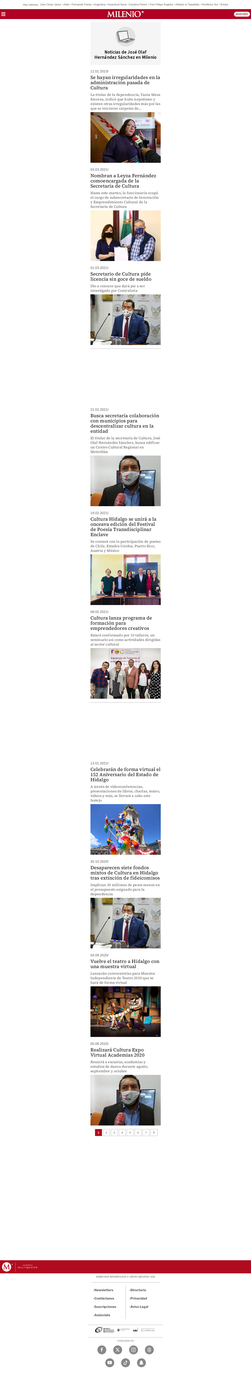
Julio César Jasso (50, 4)
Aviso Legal (139, 1307)
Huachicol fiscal (117, 4)
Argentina (99, 4)
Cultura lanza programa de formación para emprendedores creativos (121, 623)
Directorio (138, 1290)
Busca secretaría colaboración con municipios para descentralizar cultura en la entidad (124, 423)
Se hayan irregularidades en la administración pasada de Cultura (125, 82)
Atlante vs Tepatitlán (188, 4)
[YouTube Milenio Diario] (109, 1362)
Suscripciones (105, 1307)
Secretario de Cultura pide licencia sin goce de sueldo (120, 276)
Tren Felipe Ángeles (161, 4)
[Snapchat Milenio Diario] (141, 1362)
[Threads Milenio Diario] (149, 1349)
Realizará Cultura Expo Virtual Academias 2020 (117, 1052)
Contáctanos (104, 1298)
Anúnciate (102, 1315)
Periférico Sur (210, 4)
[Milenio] (125, 14)
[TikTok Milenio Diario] (125, 1362)
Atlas (66, 4)
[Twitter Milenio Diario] (117, 1349)
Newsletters (103, 1290)
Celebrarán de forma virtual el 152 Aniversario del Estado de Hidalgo (125, 774)
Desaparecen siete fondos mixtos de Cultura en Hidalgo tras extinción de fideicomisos (125, 872)
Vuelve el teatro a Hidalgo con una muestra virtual (125, 964)
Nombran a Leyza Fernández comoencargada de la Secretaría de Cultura (123, 180)
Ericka (224, 4)
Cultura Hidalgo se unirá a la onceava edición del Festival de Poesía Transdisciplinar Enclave (123, 527)
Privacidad (138, 1298)
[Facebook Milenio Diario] (101, 1349)
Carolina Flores (138, 4)
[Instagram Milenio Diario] (133, 1349)
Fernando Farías (82, 4)
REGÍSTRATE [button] (242, 14)
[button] (3, 15)
